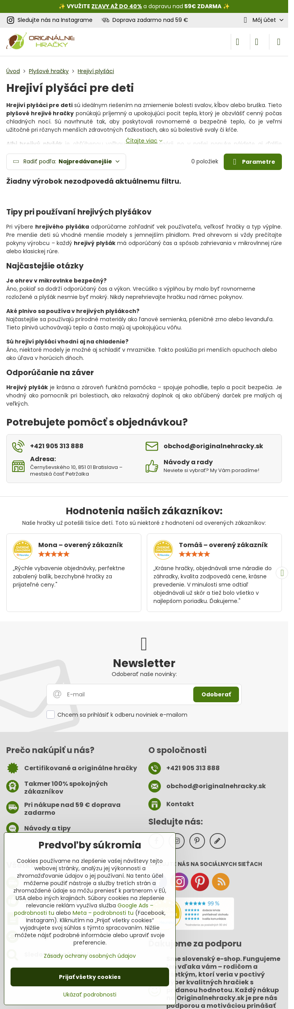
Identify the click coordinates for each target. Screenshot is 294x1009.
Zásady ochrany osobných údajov (90, 956)
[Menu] (278, 42)
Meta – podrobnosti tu (103, 913)
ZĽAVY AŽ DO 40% (116, 6)
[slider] (53, 554)
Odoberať (216, 694)
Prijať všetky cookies (90, 977)
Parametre (252, 162)
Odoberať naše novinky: (144, 674)
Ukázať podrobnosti (89, 994)
